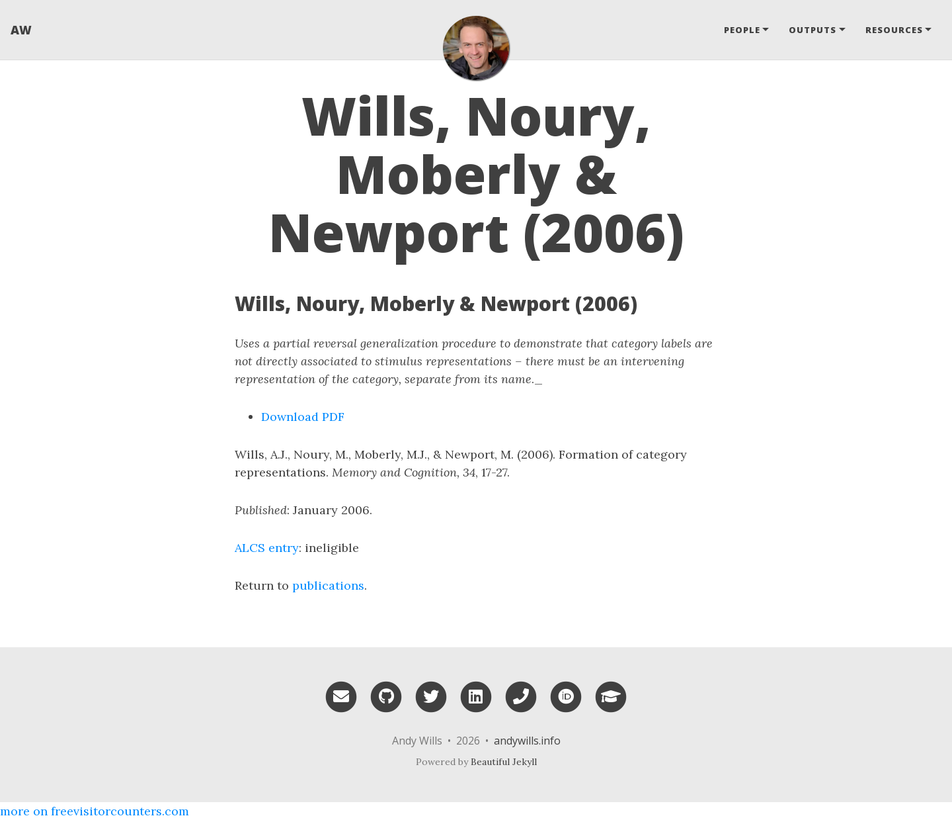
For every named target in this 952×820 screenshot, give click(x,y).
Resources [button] (894, 30)
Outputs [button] (812, 30)
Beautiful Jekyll (504, 762)
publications (328, 585)
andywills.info (527, 740)
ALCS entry (267, 547)
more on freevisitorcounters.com (94, 811)
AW (21, 30)
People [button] (742, 30)
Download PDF (302, 416)
